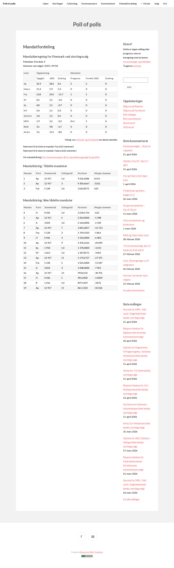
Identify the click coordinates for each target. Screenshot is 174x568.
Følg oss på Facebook (134, 110)
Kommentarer (108, 3)
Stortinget (57, 3)
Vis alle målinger (131, 499)
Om (165, 3)
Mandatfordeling (128, 3)
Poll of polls (9, 3)
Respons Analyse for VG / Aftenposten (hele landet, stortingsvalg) (136, 389)
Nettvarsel (128, 126)
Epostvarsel (129, 122)
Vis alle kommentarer (134, 290)
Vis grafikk (94, 157)
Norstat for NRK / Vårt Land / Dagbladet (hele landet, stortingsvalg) (134, 313)
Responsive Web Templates (91, 552)
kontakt (137, 65)
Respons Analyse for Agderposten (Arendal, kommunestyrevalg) (134, 332)
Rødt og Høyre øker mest (136, 235)
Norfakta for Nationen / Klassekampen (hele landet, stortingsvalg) (136, 408)
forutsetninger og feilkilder (136, 61)
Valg (156, 3)
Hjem (45, 3)
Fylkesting (72, 3)
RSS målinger (129, 114)
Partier (146, 3)
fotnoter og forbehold (87, 139)
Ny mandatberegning (76, 157)
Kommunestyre (89, 3)
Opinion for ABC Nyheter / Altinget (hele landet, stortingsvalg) (136, 442)
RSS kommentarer (132, 118)
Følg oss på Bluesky (133, 106)
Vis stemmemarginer (53, 157)
